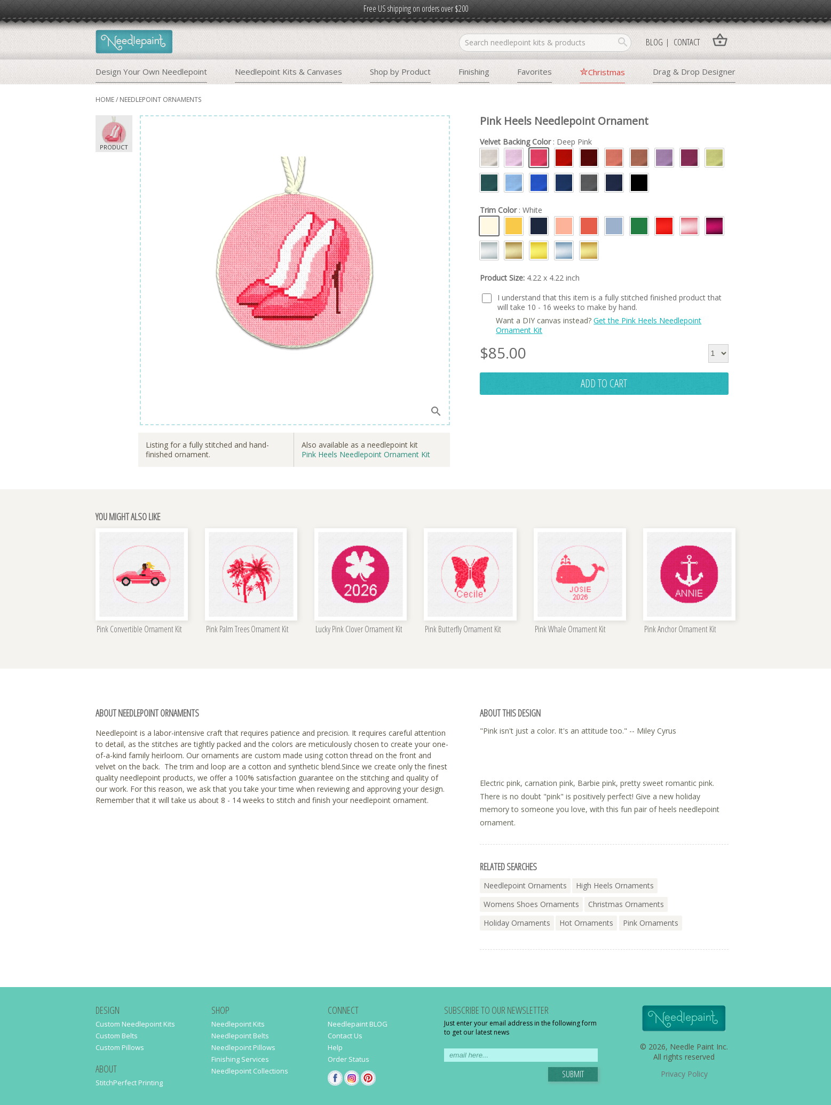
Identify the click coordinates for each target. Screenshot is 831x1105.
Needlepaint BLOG (357, 1024)
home (105, 99)
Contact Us (345, 1035)
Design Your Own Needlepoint (151, 71)
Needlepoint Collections (249, 1071)
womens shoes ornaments (531, 904)
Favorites (534, 71)
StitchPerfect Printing (129, 1082)
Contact (687, 42)
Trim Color (511, 210)
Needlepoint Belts (240, 1035)
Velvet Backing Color (536, 142)
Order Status (348, 1059)
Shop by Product (400, 71)
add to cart (604, 383)
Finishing (473, 71)
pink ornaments (650, 923)
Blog (654, 42)
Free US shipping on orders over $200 (415, 8)
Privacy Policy (684, 1074)
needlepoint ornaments (160, 99)
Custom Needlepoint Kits (135, 1024)
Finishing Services (240, 1059)
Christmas (606, 72)
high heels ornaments (615, 885)
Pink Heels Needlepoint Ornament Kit (366, 454)
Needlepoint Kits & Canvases (288, 71)
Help (335, 1047)
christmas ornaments (626, 904)
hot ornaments (586, 923)
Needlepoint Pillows (243, 1047)
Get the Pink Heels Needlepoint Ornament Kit (598, 325)
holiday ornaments (517, 923)
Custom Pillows (120, 1047)
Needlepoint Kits (238, 1024)
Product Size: (530, 278)
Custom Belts (117, 1035)
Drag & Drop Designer (694, 71)
